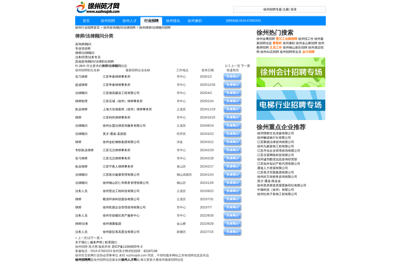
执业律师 (81, 109)
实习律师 (81, 76)
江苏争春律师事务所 (116, 76)
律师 (78, 117)
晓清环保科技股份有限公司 (121, 199)
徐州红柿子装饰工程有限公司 (277, 194)
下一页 (246, 66)
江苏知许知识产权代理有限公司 (278, 163)
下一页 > (96, 238)
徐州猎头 (173, 21)
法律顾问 (81, 93)
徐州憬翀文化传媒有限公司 (275, 133)
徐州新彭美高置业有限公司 (121, 232)
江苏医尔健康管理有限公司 (121, 174)
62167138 (150, 251)
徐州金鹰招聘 (266, 39)
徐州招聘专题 (272, 9)
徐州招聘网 (83, 259)
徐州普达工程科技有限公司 (121, 191)
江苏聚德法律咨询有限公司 (275, 142)
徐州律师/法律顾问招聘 (155, 27)
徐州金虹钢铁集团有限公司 (121, 142)
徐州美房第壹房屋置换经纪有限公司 (281, 185)
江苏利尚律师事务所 (116, 117)
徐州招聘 (108, 21)
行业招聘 (151, 21)
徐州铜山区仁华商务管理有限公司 (126, 183)
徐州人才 (129, 21)
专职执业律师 (84, 150)
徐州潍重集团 (112, 223)
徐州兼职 (195, 21)
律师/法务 (81, 223)
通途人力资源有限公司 (272, 168)
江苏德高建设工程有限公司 (121, 93)
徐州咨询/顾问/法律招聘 (119, 27)
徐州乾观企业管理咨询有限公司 (124, 207)
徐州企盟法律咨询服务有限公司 (124, 125)
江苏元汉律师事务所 (116, 150)
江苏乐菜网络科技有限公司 (275, 155)
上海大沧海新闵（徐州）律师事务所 (127, 109)
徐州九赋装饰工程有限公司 (275, 146)
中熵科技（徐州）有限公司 (275, 190)
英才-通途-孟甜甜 (114, 134)
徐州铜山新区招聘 (295, 47)
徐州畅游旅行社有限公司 (274, 137)
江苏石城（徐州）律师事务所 (123, 101)
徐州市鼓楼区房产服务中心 (121, 215)
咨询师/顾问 (83, 44)
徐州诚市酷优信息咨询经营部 (277, 159)
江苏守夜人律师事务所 (118, 166)
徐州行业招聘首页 (87, 27)
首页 (86, 21)
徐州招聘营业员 (290, 52)
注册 (286, 9)
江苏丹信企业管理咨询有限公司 (278, 150)
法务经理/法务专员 (88, 57)
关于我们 (81, 242)
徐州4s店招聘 (269, 52)
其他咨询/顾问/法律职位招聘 (94, 61)
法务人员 (81, 191)
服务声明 (96, 242)
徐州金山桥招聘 (306, 43)
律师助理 (81, 101)
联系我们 (111, 242)
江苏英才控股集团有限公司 (275, 172)
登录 (294, 9)
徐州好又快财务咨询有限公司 (277, 176)
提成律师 (81, 85)
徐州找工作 (306, 39)
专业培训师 (83, 48)
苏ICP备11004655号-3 (127, 246)
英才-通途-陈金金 (269, 181)
